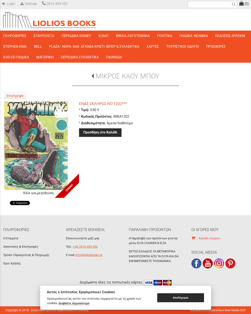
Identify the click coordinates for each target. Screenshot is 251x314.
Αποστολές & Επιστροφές (20, 246)
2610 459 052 (55, 4)
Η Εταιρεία (10, 238)
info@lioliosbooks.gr (89, 255)
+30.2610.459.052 (85, 246)
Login (8, 4)
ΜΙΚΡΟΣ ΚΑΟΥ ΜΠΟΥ (127, 76)
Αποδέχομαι (180, 297)
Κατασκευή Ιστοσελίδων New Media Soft (218, 310)
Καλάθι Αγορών (205, 238)
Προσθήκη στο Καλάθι (100, 132)
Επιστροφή (15, 96)
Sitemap (28, 4)
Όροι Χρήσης (12, 263)
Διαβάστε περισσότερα (74, 303)
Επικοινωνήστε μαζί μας (83, 238)
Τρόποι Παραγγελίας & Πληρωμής (26, 255)
